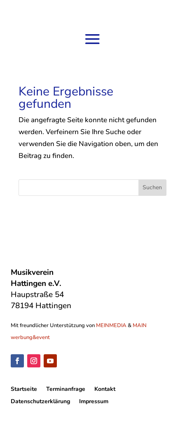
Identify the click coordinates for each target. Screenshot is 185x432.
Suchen (152, 187)
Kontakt (104, 389)
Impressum (93, 402)
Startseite (24, 389)
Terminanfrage (65, 389)
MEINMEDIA (111, 325)
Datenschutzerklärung (40, 402)
